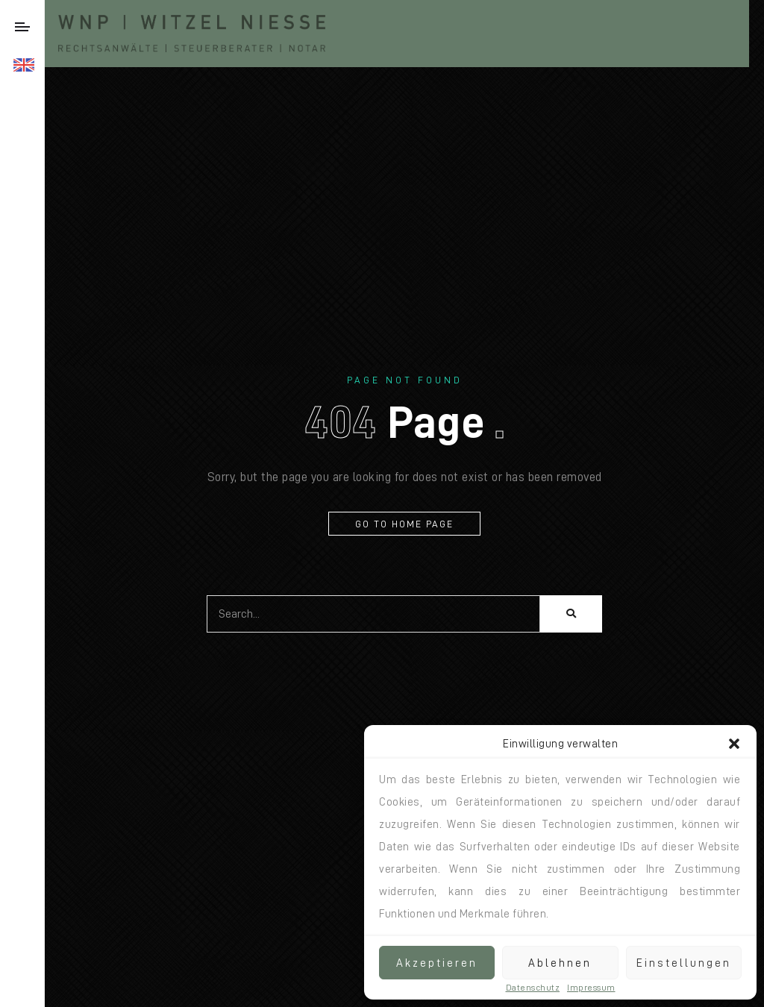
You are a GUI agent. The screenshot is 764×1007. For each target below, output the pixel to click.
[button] (734, 743)
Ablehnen (560, 963)
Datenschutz (533, 987)
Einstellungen (683, 963)
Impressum (591, 987)
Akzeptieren (437, 963)
